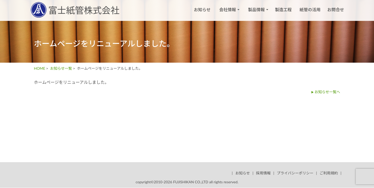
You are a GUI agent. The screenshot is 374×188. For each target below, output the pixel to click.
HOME (39, 68)
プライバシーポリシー (295, 173)
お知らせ (202, 9)
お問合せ (335, 9)
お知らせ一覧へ (327, 92)
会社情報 (229, 9)
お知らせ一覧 (61, 68)
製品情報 (258, 9)
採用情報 (263, 173)
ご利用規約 (329, 173)
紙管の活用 (309, 9)
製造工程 (283, 9)
